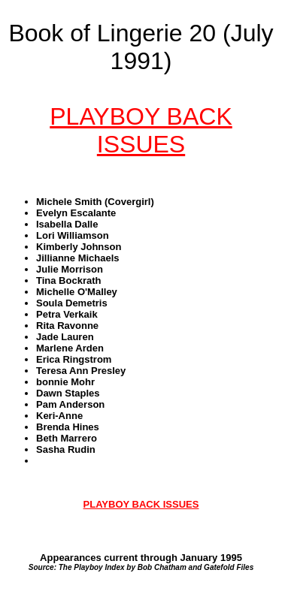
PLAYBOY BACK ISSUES (141, 130)
